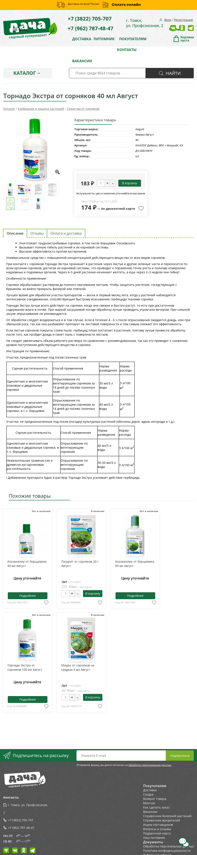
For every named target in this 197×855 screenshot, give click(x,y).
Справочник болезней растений (167, 816)
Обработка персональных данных (168, 846)
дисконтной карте (120, 209)
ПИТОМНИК (104, 39)
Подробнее (27, 596)
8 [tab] (43, 557)
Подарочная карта (157, 833)
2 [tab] (17, 557)
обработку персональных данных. (150, 765)
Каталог (24, 73)
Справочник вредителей (161, 820)
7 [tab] (39, 557)
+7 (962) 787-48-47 (90, 28)
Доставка (150, 790)
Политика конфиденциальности (167, 851)
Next (39, 537)
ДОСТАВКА (81, 39)
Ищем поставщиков (158, 825)
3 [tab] (22, 557)
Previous (15, 537)
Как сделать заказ (156, 807)
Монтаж (149, 803)
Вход (167, 20)
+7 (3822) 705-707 (90, 18)
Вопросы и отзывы (157, 829)
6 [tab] (35, 557)
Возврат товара (154, 799)
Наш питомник (154, 838)
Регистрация (183, 20)
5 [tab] (30, 557)
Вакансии (150, 812)
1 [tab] (13, 557)
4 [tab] (26, 557)
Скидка (148, 794)
